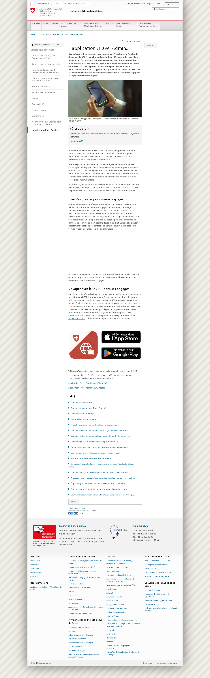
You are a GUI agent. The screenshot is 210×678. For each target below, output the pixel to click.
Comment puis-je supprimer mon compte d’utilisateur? (94, 442)
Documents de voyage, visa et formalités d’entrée (84, 579)
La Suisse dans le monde (77, 4)
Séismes (71, 592)
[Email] (82, 513)
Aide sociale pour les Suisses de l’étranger (123, 585)
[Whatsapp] (80, 513)
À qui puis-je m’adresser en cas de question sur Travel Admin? (97, 483)
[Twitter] (72, 513)
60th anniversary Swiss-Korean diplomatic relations (161, 609)
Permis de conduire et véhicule (118, 575)
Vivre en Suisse (150, 569)
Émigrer (71, 631)
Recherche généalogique (116, 612)
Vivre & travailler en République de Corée (93, 26)
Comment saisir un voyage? (82, 414)
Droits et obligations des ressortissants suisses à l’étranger (83, 655)
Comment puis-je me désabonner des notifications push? (95, 453)
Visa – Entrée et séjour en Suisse (157, 561)
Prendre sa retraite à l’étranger (80, 643)
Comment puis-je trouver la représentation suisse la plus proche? (99, 472)
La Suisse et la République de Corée (149, 26)
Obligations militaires (115, 604)
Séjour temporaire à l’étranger (80, 635)
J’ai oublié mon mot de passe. (83, 419)
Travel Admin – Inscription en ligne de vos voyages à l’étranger (123, 625)
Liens (72, 501)
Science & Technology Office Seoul (158, 600)
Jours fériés (34, 569)
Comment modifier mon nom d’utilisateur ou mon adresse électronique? (102, 495)
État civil (109, 642)
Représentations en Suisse (78, 627)
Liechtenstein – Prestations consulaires (121, 620)
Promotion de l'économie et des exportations (157, 595)
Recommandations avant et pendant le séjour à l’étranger (84, 572)
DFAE (58, 4)
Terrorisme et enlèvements (79, 588)
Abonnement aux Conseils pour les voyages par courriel (85, 608)
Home (32, 34)
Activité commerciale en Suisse (157, 576)
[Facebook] (69, 513)
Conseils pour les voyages (71, 26)
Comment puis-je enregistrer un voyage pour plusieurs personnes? (100, 489)
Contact (149, 45)
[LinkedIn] (75, 513)
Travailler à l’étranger (77, 639)
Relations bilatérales (153, 590)
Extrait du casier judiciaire (116, 608)
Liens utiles (110, 630)
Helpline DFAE (140, 526)
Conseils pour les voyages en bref (81, 567)
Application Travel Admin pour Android (88, 388)
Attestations (111, 593)
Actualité (36, 26)
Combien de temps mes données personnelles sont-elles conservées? (101, 436)
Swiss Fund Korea (152, 604)
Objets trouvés (112, 601)
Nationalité (111, 638)
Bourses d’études (113, 616)
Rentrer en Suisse (75, 647)
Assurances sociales (114, 597)
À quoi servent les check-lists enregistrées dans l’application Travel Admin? (103, 478)
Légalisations (111, 589)
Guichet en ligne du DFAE (72, 526)
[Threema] (77, 513)
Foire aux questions (76, 584)
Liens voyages (73, 603)
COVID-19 (34, 576)
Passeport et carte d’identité (117, 567)
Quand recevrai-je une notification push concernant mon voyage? (99, 447)
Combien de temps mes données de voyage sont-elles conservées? (99, 430)
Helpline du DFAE (76, 318)
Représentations (50, 26)
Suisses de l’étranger (76, 650)
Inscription (76, 141)
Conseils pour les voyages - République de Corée (85, 562)
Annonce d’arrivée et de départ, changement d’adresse (119, 562)
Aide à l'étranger (75, 599)
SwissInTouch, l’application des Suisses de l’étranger (123, 653)
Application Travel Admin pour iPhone (87, 383)
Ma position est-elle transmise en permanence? (91, 458)
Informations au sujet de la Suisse (158, 572)
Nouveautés (35, 561)
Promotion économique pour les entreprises (119, 647)
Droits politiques (113, 571)
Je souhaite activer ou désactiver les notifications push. (94, 425)
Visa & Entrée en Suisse (126, 26)
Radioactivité (73, 596)
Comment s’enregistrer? (81, 402)
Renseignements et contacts (156, 565)
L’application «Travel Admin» (80, 613)
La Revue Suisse (112, 634)
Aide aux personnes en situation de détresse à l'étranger (120, 580)
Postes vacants (36, 572)
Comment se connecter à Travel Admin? (88, 408)
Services (110, 26)
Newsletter (34, 565)
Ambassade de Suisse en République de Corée (46, 588)
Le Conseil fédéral (42, 4)
